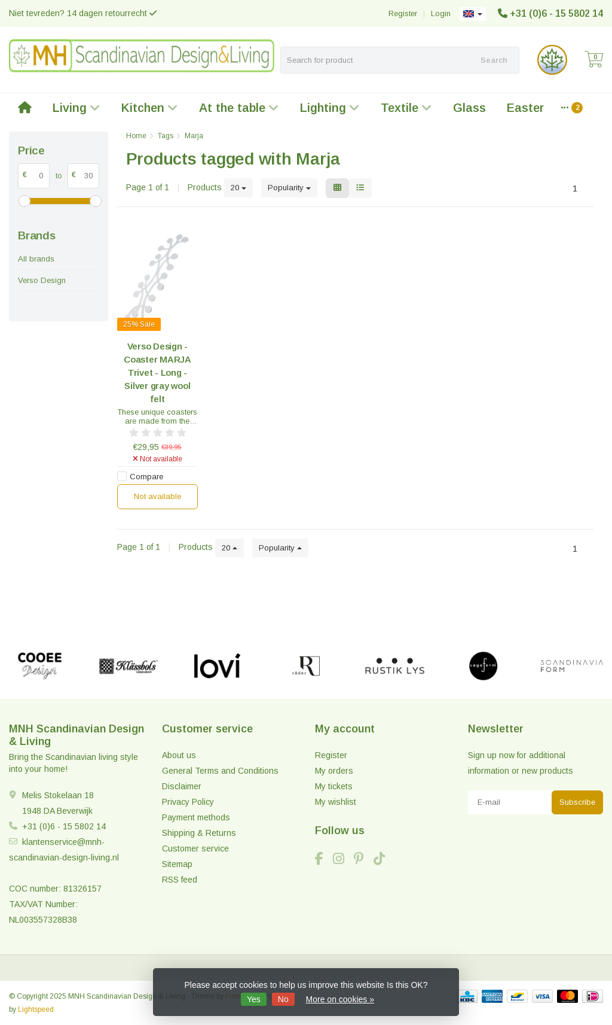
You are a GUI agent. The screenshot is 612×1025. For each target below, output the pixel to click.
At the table (239, 107)
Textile (406, 107)
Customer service (195, 848)
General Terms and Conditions (220, 770)
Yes (254, 999)
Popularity (289, 187)
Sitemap (177, 864)
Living (76, 107)
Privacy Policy (188, 802)
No (283, 999)
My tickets (334, 786)
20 (238, 187)
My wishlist (335, 802)
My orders (334, 770)
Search (494, 60)
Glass (469, 107)
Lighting (330, 107)
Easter (525, 107)
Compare (146, 476)
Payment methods (196, 817)
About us (179, 755)
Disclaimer (181, 786)
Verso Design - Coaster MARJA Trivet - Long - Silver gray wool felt (157, 372)
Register (402, 13)
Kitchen (149, 107)
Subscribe (577, 802)
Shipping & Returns (199, 833)
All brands (36, 258)
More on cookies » (340, 999)
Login (441, 13)
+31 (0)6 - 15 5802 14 (556, 13)
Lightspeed (36, 1009)
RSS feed (179, 879)
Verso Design (42, 280)
